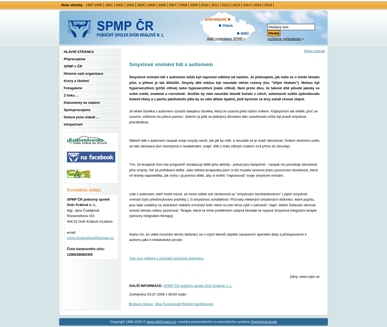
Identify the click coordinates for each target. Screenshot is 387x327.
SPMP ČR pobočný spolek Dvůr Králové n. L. (197, 286)
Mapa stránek (314, 51)
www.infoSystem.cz (161, 322)
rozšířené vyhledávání (284, 39)
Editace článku (141, 304)
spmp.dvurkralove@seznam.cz (90, 238)
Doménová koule (264, 322)
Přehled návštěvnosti (197, 304)
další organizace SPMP (225, 39)
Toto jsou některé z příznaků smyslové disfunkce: (166, 258)
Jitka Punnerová (167, 304)
